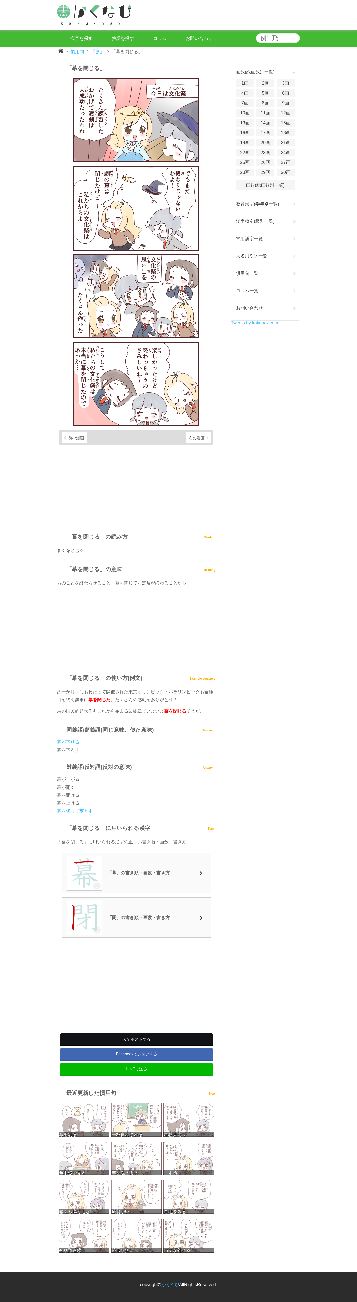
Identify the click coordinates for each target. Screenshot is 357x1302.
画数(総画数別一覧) (265, 185)
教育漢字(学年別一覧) (257, 203)
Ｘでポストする (136, 1039)
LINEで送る (136, 1069)
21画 (285, 142)
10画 (245, 112)
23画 (265, 152)
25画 (245, 162)
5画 (265, 93)
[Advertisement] (136, 487)
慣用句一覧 (247, 273)
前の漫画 (76, 438)
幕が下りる (68, 742)
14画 (265, 122)
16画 (245, 132)
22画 (245, 152)
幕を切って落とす (75, 811)
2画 (265, 83)
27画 (285, 162)
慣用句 (77, 51)
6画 (285, 93)
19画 (245, 142)
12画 (285, 112)
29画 (265, 172)
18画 (285, 132)
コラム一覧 (247, 290)
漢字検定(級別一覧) (255, 221)
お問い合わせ (249, 308)
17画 (265, 132)
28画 (245, 172)
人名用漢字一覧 (251, 256)
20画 (265, 142)
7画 (244, 102)
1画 (244, 83)
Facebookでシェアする (136, 1054)
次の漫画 (197, 438)
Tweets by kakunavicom (254, 322)
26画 (265, 162)
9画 (285, 102)
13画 (245, 122)
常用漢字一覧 (249, 238)
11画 (265, 112)
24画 (285, 152)
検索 (295, 38)
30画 (285, 172)
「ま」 (97, 51)
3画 (285, 83)
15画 (285, 122)
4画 (244, 93)
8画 (265, 102)
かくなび (170, 1284)
